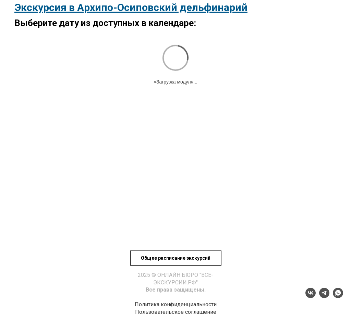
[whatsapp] (338, 296)
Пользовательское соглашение (175, 312)
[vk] (310, 296)
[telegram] (324, 296)
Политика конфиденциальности (176, 304)
